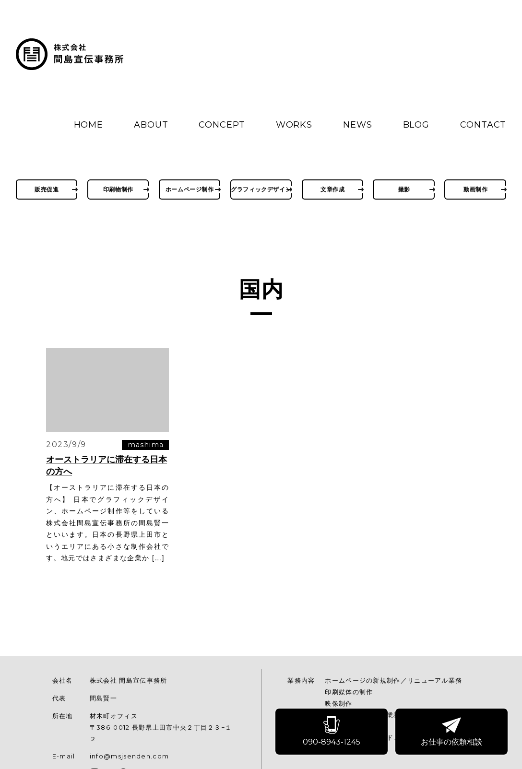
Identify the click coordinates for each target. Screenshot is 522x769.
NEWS (357, 124)
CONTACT (483, 124)
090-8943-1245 (332, 732)
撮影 (404, 189)
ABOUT (151, 124)
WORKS (294, 124)
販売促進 (47, 189)
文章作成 (332, 189)
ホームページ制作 (190, 189)
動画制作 (475, 189)
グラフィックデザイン (261, 189)
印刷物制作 (118, 189)
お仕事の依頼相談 (452, 732)
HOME (89, 124)
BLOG (416, 124)
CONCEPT (222, 124)
